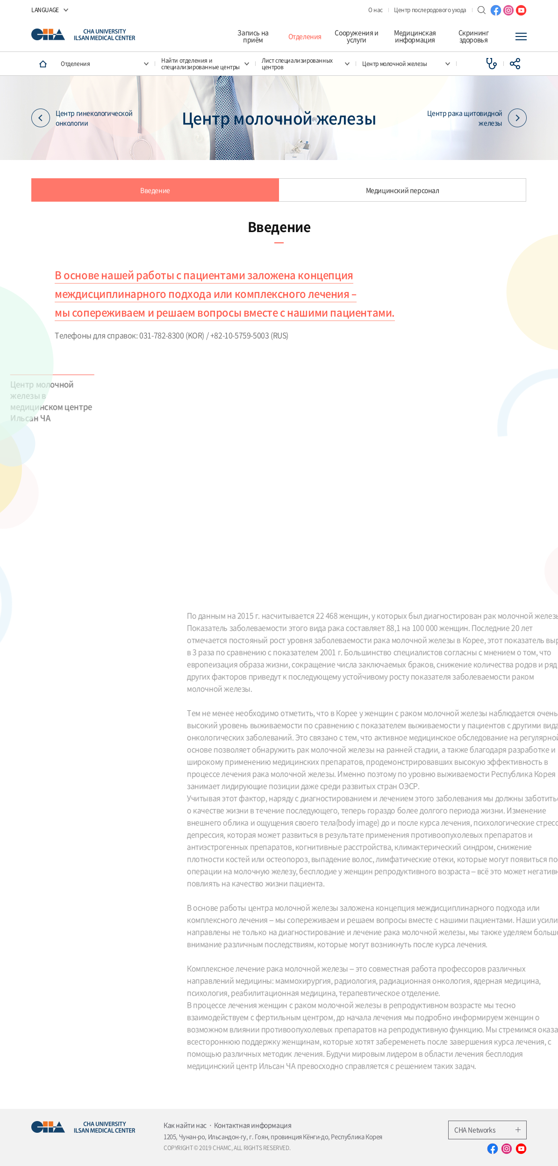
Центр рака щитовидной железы (477, 117)
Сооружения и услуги (356, 36)
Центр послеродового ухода (430, 10)
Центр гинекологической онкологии (81, 117)
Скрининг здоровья (473, 36)
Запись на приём (252, 36)
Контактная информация (253, 1125)
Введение (155, 190)
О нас (375, 10)
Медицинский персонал (402, 190)
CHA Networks (487, 1129)
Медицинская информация (415, 36)
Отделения (305, 36)
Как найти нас (185, 1125)
